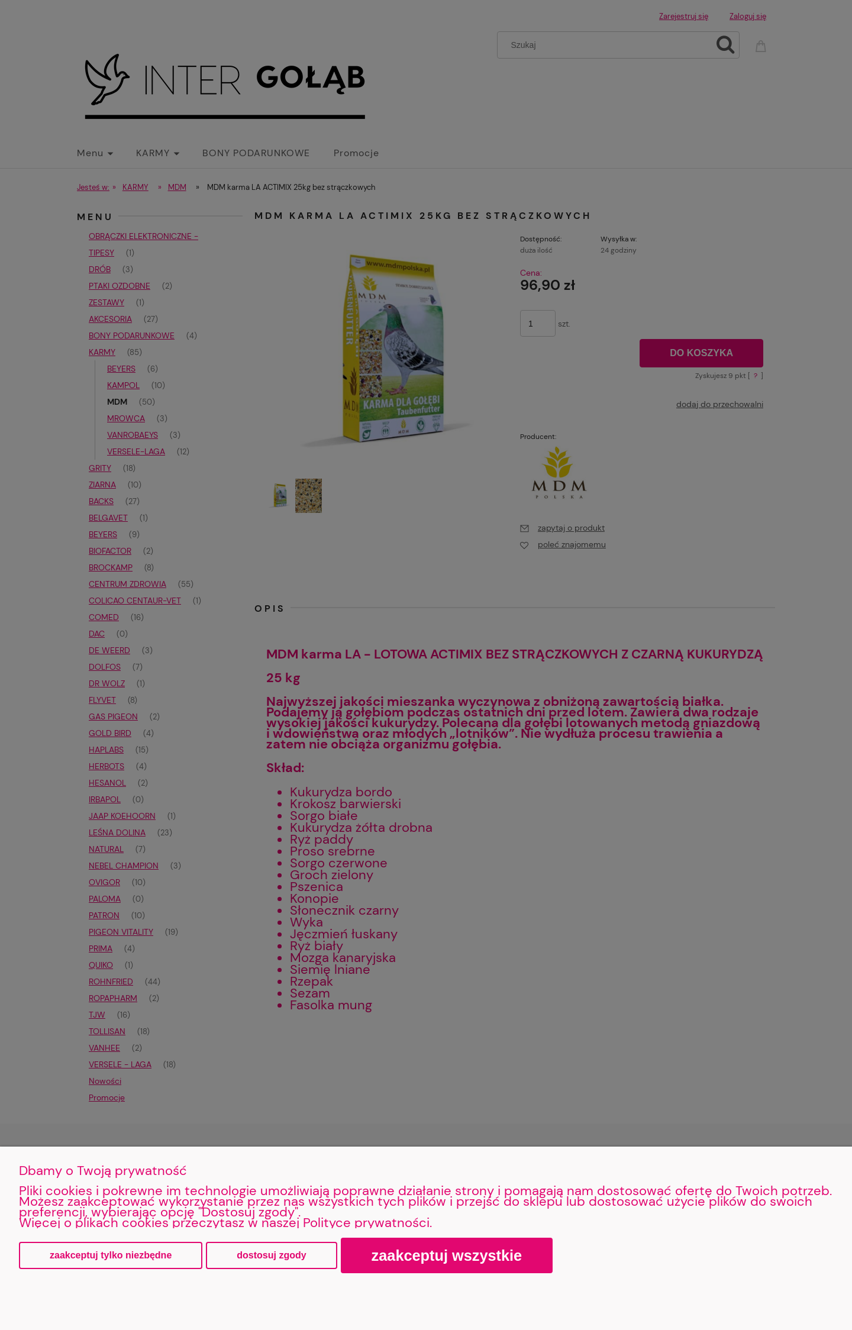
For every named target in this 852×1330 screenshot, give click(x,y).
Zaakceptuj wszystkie (447, 1255)
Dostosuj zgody (271, 1255)
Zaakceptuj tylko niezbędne (111, 1255)
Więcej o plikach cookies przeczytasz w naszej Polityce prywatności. (225, 1222)
